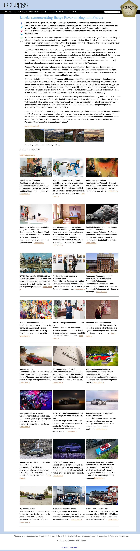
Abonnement (19, 536)
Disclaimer (81, 541)
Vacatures (103, 536)
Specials (22, 12)
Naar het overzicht (27, 155)
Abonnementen (59, 12)
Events (45, 12)
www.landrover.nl (32, 126)
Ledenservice (32, 536)
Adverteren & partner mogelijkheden (81, 536)
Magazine (34, 12)
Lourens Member (48, 536)
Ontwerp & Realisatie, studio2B (69, 547)
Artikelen (10, 12)
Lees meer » (25, 194)
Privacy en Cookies (67, 541)
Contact (74, 12)
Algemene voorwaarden (119, 536)
